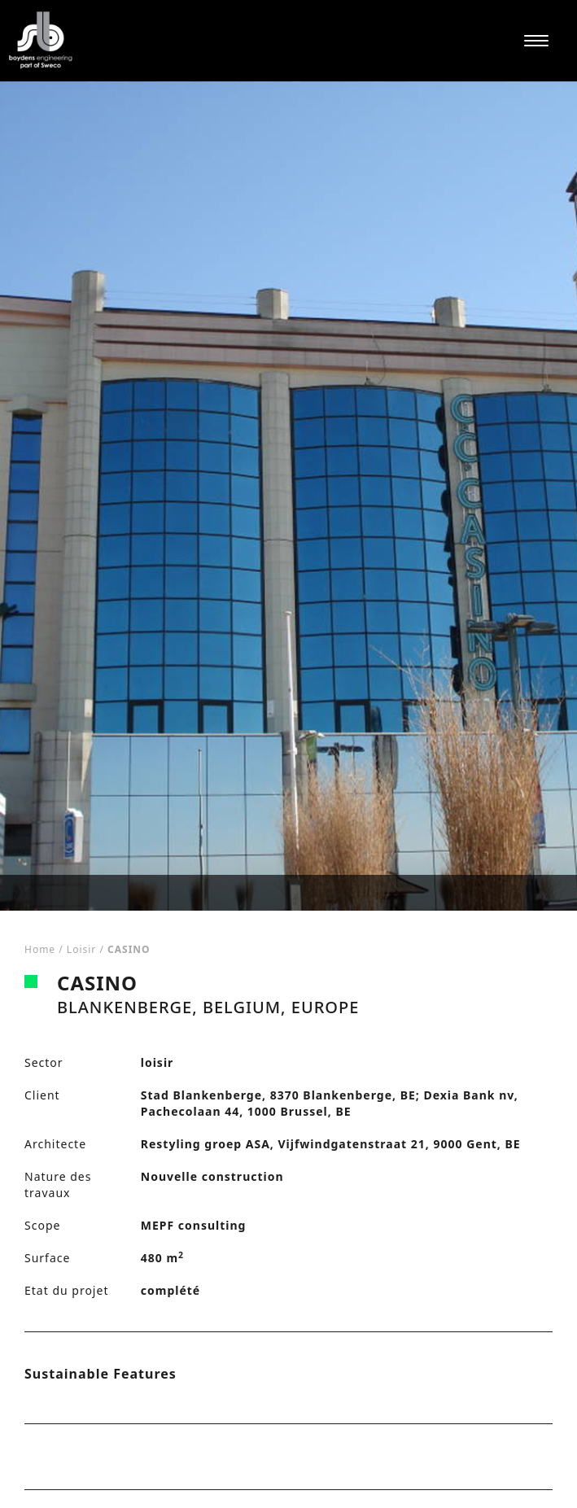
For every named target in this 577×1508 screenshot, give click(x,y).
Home (39, 949)
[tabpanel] (288, 496)
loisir (81, 949)
